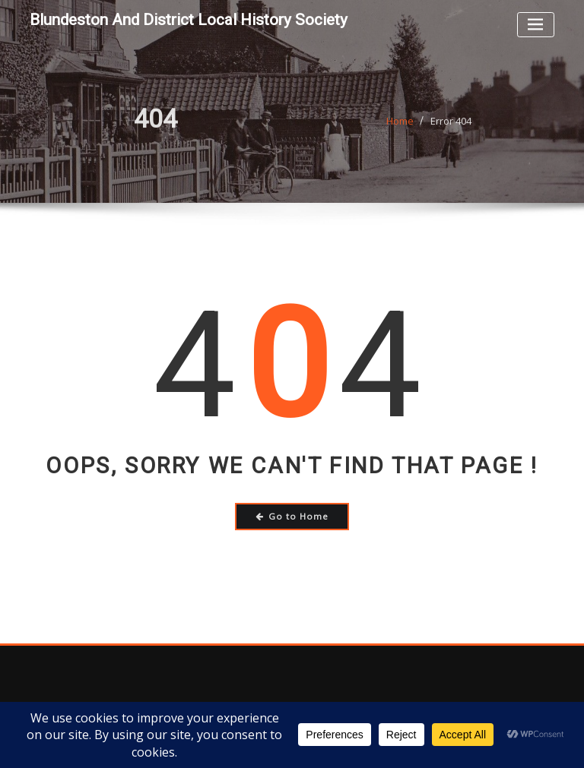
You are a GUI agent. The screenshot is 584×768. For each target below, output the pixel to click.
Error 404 (450, 130)
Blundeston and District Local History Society (189, 20)
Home (400, 130)
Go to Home (292, 516)
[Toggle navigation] (535, 24)
